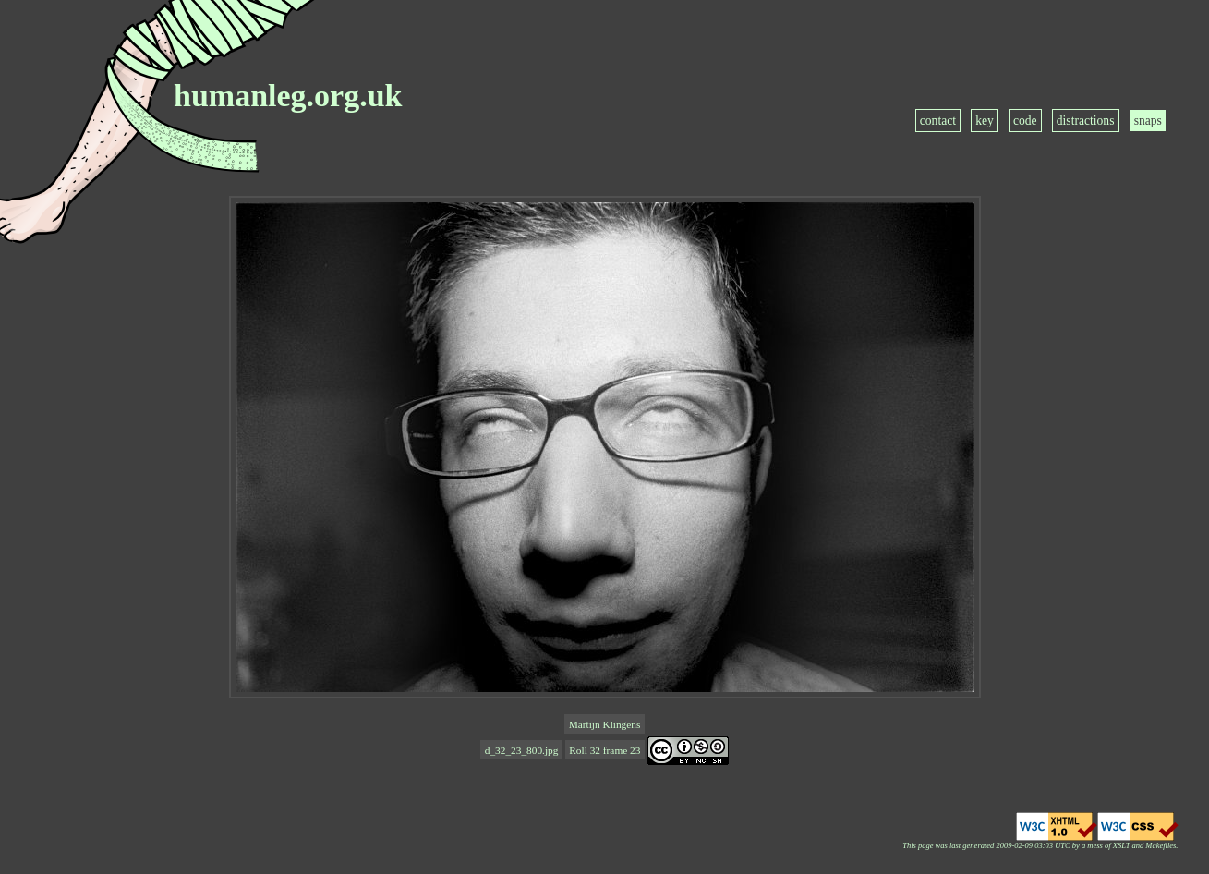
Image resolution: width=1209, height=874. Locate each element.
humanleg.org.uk (288, 96)
